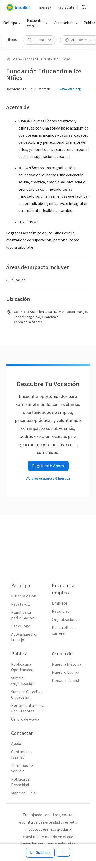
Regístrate (65, 7)
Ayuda (16, 744)
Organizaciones (65, 619)
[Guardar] (40, 853)
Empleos (60, 603)
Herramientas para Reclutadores (27, 708)
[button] (12, 23)
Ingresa (45, 7)
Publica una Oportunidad (22, 667)
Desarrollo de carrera (64, 630)
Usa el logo (20, 626)
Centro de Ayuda (25, 719)
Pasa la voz (20, 604)
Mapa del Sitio (23, 793)
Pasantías (60, 611)
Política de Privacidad (20, 782)
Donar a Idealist (66, 680)
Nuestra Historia (66, 664)
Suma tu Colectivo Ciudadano (27, 694)
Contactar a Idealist (21, 754)
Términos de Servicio (22, 768)
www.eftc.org (70, 89)
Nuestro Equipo (65, 672)
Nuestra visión (23, 596)
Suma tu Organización (23, 680)
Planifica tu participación (22, 615)
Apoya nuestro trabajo (23, 637)
